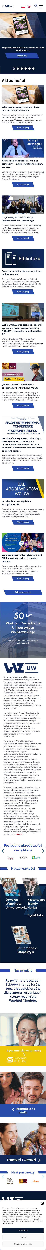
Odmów (23, 1237)
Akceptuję (23, 1230)
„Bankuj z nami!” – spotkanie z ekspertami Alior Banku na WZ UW (20, 386)
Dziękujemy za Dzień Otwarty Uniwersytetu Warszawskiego (18, 219)
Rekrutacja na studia (23, 1110)
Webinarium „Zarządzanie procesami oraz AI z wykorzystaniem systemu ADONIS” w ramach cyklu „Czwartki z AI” (21, 329)
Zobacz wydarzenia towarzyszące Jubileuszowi (23, 641)
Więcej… (19, 834)
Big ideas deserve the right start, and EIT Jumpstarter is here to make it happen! (22, 558)
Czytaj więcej (23, 128)
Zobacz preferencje (23, 1244)
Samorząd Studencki (24, 1159)
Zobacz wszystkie (23, 592)
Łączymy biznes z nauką (24, 1050)
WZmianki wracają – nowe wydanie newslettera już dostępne (20, 109)
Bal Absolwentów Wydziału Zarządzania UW (16, 503)
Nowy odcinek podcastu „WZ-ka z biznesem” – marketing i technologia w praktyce (22, 163)
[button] (42, 1203)
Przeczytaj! (22, 56)
